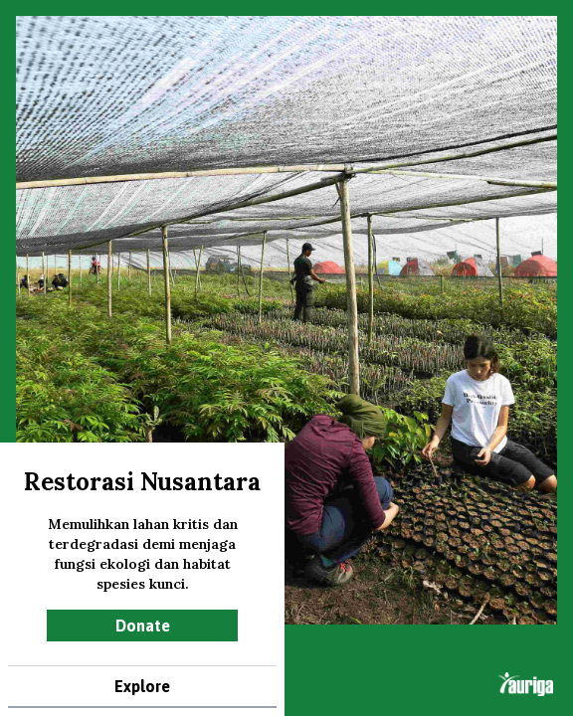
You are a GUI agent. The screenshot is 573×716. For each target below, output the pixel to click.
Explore (142, 686)
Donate (142, 625)
